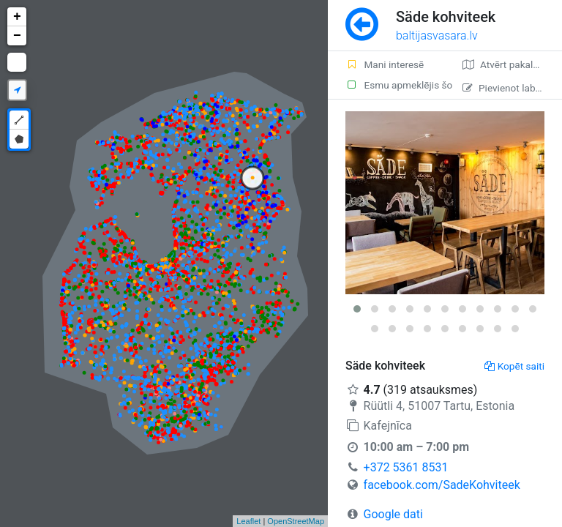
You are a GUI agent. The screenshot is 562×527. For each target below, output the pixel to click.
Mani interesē (384, 64)
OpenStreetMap (295, 521)
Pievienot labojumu (512, 88)
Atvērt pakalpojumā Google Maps (512, 64)
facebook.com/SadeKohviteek (442, 485)
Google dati (393, 514)
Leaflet (248, 521)
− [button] (17, 36)
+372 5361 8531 (406, 467)
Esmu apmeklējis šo (395, 85)
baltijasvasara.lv (437, 35)
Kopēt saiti (514, 366)
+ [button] (17, 17)
